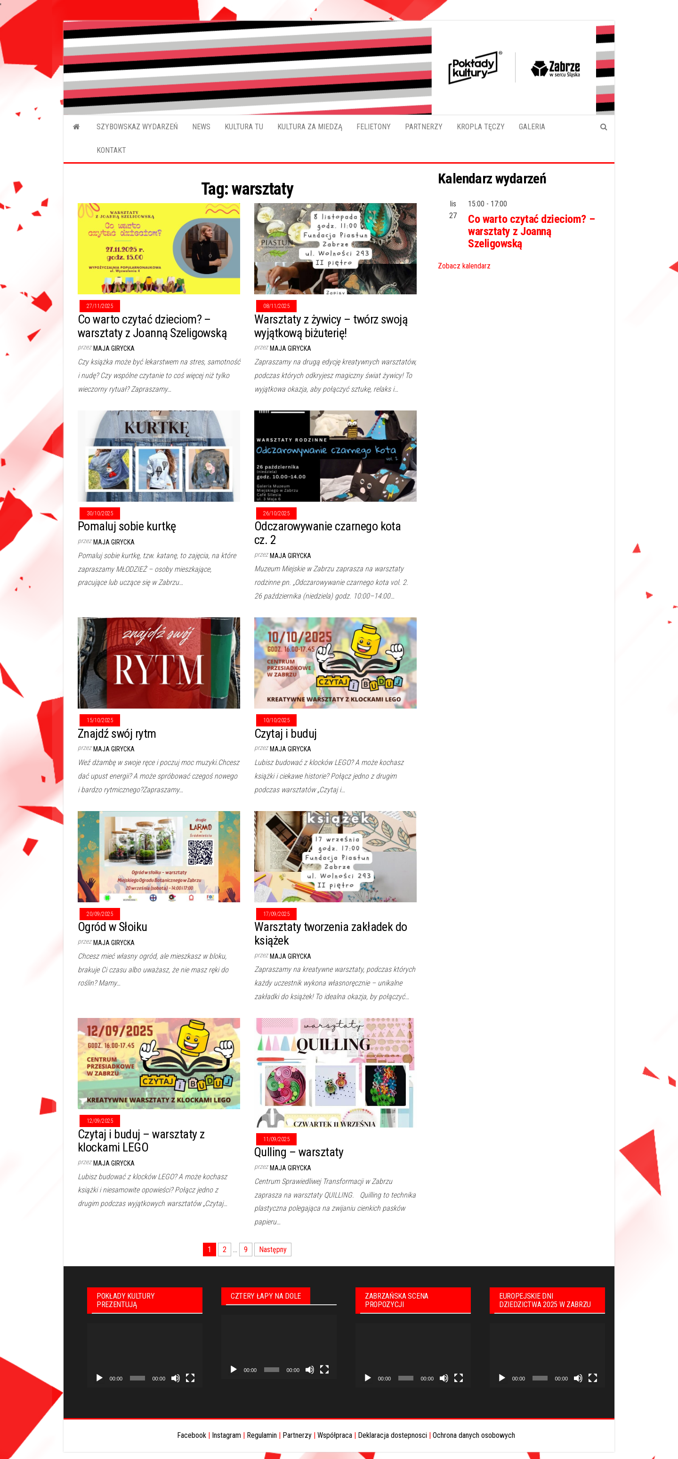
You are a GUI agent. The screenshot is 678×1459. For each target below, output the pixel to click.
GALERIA (532, 126)
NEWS (201, 126)
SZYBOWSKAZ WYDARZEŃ (137, 126)
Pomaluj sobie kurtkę (127, 526)
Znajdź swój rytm (117, 733)
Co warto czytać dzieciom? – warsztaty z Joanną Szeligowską (152, 326)
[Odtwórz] (99, 1378)
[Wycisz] (175, 1378)
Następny (273, 1249)
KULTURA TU (244, 126)
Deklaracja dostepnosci (392, 1435)
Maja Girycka (114, 348)
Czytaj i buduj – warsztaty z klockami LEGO (141, 1141)
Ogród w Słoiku (112, 927)
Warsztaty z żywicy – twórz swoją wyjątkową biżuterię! (330, 326)
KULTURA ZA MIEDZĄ (309, 126)
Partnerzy (297, 1435)
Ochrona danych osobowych (474, 1435)
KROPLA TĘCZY (481, 126)
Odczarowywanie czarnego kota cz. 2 (327, 533)
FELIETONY (373, 126)
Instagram (226, 1435)
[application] (144, 1355)
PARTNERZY (424, 126)
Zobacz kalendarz (464, 265)
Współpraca (334, 1435)
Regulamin (262, 1435)
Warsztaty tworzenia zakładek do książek (330, 933)
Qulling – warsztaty (298, 1152)
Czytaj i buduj (285, 733)
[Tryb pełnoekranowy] (190, 1378)
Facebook (191, 1435)
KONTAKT (111, 150)
